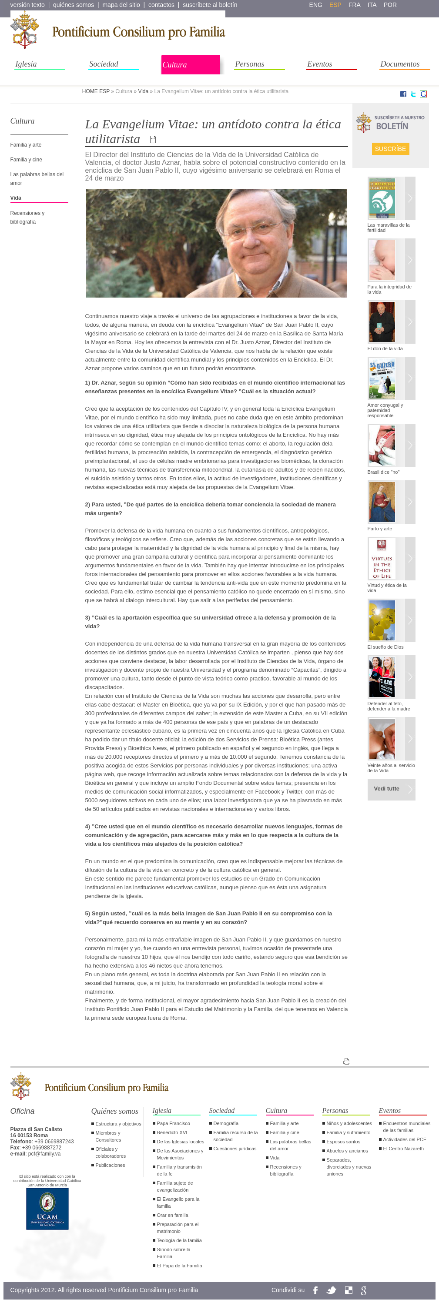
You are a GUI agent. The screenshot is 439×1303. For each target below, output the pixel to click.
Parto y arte (380, 528)
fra (355, 4)
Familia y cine (26, 160)
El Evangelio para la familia (178, 1202)
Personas (250, 64)
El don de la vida (385, 348)
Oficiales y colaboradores (111, 1152)
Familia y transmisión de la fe (179, 1170)
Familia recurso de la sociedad (236, 1136)
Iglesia (26, 64)
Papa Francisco (173, 1123)
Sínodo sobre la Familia (174, 1253)
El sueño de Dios (386, 647)
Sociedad (104, 64)
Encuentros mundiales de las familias (407, 1127)
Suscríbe (390, 148)
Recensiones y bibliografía (286, 1170)
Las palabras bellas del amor (291, 1145)
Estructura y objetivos (118, 1123)
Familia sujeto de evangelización (175, 1186)
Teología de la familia (179, 1240)
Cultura (175, 64)
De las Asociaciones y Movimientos (180, 1154)
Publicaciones (110, 1165)
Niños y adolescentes (349, 1123)
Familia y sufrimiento (349, 1132)
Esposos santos (344, 1141)
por (390, 4)
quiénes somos (73, 4)
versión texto (27, 4)
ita (372, 4)
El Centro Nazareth (403, 1148)
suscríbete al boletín (210, 4)
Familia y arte (26, 145)
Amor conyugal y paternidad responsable (385, 410)
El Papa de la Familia (179, 1265)
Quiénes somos (115, 1111)
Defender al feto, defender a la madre (389, 706)
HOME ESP (96, 91)
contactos (161, 4)
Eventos (320, 64)
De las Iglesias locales (180, 1141)
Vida (143, 91)
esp (335, 4)
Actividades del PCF (404, 1139)
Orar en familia (172, 1215)
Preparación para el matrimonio (178, 1228)
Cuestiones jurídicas (235, 1148)
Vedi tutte (387, 788)
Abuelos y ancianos (347, 1150)
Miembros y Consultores (108, 1136)
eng (315, 4)
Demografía (226, 1123)
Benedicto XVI (172, 1132)
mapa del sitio (121, 4)
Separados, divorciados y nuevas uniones (349, 1166)
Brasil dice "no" (384, 472)
